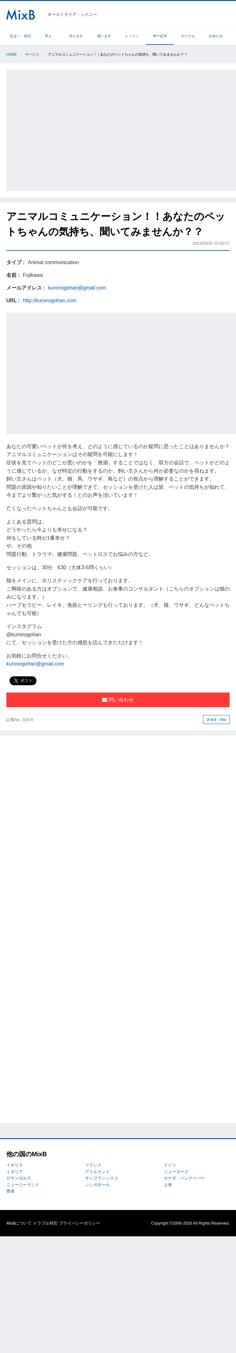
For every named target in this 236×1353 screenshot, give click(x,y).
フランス (93, 1165)
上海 (168, 1184)
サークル (188, 36)
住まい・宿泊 (20, 36)
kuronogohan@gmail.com (77, 287)
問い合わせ (118, 699)
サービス (160, 36)
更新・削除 (216, 719)
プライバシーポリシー (79, 1223)
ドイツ (170, 1165)
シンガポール (97, 1184)
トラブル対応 (45, 1223)
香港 (10, 1191)
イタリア (14, 1171)
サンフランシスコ (101, 1178)
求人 (48, 36)
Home (11, 54)
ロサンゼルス (18, 1178)
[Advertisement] (59, 129)
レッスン (132, 36)
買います (104, 36)
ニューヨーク (176, 1171)
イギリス (14, 1165)
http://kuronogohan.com (49, 300)
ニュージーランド (22, 1184)
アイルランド (97, 1171)
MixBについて (19, 1223)
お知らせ (216, 36)
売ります (76, 36)
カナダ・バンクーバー (184, 1178)
